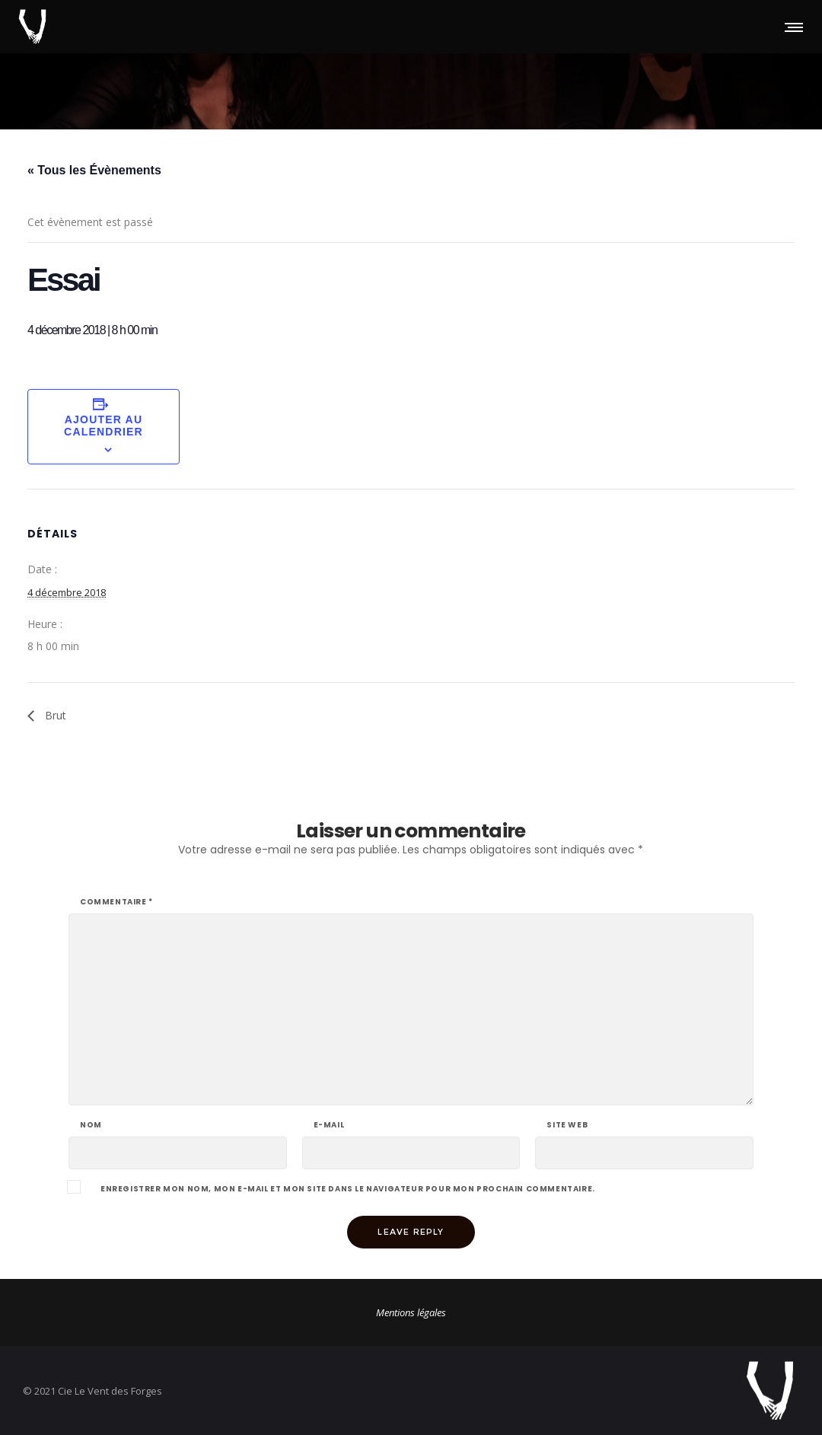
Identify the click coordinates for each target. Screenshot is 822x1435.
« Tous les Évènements (94, 170)
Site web (567, 1125)
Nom (91, 1125)
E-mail (329, 1125)
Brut (54, 715)
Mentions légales (411, 1312)
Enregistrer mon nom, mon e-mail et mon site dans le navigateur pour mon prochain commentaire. (347, 1189)
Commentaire (116, 902)
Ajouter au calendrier (103, 425)
